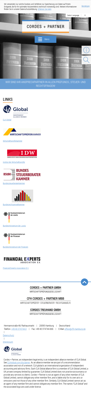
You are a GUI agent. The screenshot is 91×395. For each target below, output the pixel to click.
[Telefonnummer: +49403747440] (19, 329)
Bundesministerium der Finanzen (15, 247)
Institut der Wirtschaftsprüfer (14, 162)
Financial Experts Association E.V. (16, 268)
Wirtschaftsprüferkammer (12, 141)
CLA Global (7, 119)
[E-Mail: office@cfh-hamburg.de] (75, 329)
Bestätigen (86, 6)
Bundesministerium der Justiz (14, 225)
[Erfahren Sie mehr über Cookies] (44, 9)
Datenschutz (8, 335)
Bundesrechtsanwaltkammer (14, 204)
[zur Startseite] (45, 26)
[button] (45, 39)
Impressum (8, 341)
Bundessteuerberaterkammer (14, 183)
